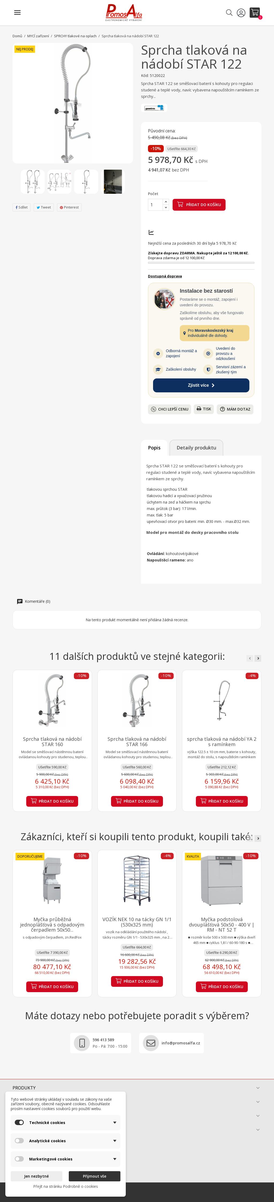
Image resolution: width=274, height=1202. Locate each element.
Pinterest (69, 207)
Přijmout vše (94, 1176)
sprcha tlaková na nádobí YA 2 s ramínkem (221, 741)
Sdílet (22, 207)
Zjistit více (201, 385)
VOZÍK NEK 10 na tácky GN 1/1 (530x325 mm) (137, 922)
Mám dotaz (235, 409)
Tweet (44, 207)
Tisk (204, 408)
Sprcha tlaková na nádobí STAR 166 (137, 741)
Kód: (145, 75)
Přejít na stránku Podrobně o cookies (65, 1186)
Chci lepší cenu (169, 409)
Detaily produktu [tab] (196, 447)
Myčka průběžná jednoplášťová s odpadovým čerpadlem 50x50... (52, 924)
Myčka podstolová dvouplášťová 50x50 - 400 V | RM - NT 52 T (221, 924)
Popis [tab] (154, 447)
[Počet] (155, 205)
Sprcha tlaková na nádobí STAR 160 (52, 741)
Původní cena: (162, 131)
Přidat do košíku (199, 204)
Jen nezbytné (36, 1176)
